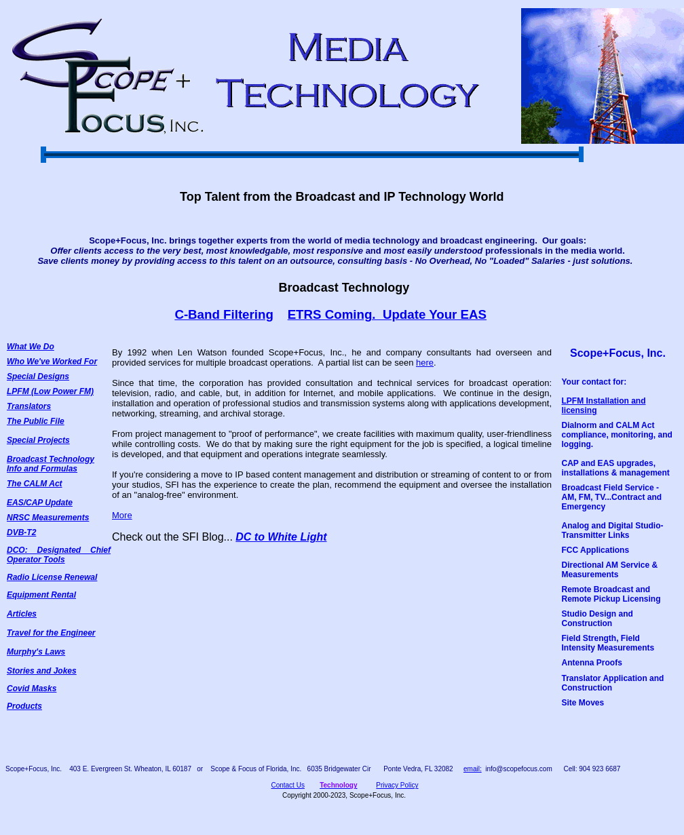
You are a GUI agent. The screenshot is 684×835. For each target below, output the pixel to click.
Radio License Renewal (52, 577)
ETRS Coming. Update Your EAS (387, 314)
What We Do (30, 346)
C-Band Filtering (223, 314)
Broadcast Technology (50, 459)
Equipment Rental (41, 595)
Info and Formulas (42, 468)
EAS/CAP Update (40, 502)
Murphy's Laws (36, 652)
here (425, 362)
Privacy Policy (397, 785)
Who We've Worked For (52, 361)
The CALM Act (34, 483)
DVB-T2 (21, 532)
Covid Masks (31, 688)
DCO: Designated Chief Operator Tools (59, 554)
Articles (22, 614)
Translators (29, 406)
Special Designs (38, 376)
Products (24, 706)
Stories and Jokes (42, 671)
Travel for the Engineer (51, 633)
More (122, 515)
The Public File (35, 421)
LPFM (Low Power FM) (50, 391)
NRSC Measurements (48, 517)
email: (472, 769)
